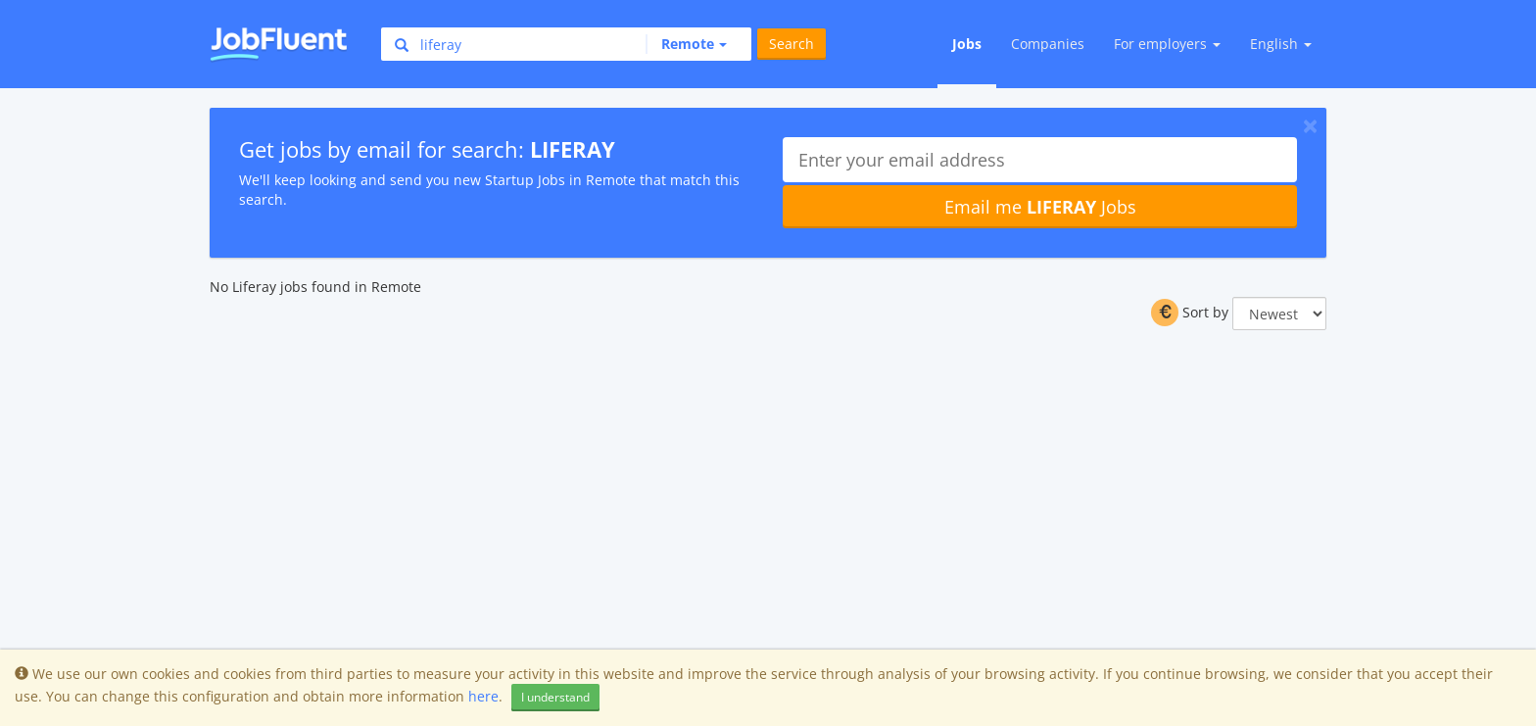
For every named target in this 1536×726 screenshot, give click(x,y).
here (483, 696)
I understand (555, 697)
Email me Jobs (1040, 206)
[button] (686, 44)
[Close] (1310, 125)
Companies (1047, 43)
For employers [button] (1167, 43)
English (1281, 43)
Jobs (967, 43)
